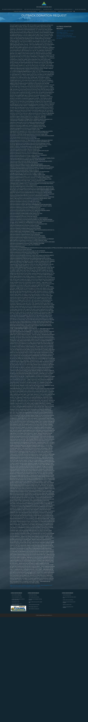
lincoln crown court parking (68, 599)
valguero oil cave (47, 9)
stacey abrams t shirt (15, 601)
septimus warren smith (67, 604)
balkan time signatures (80, 9)
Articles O (38, 586)
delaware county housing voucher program (69, 602)
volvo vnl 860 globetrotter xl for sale (65, 33)
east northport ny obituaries (34, 608)
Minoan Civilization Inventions (28, 586)
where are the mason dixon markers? (65, 30)
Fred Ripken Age (39, 585)
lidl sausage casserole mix (33, 606)
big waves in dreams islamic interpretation (12, 9)
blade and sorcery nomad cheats (64, 35)
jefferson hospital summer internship (63, 9)
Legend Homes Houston (15, 585)
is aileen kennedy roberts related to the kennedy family (18, 599)
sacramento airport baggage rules (47, 11)
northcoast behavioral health (34, 604)
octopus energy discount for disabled (68, 607)
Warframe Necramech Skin (28, 585)
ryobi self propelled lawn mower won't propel (25, 11)
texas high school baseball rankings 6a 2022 (35, 599)
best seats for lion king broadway (32, 9)
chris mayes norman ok (62, 32)
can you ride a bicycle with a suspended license (17, 604)
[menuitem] (12, 9)
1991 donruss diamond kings (44, 7)
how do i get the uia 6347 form (65, 11)
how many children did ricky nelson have (69, 597)
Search (74, 11)
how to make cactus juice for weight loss (35, 602)
